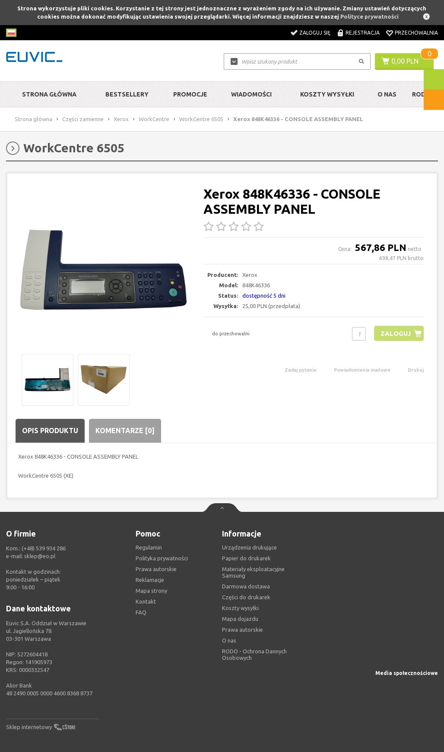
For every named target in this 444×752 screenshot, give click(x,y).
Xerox (121, 119)
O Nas (386, 94)
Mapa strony (151, 591)
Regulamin (149, 547)
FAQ (141, 612)
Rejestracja (363, 32)
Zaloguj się (314, 32)
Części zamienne (83, 119)
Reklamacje (150, 580)
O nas (229, 640)
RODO (421, 94)
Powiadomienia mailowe (362, 370)
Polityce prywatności (369, 16)
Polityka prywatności (162, 558)
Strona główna (49, 94)
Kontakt (146, 601)
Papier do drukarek (246, 558)
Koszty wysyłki (327, 94)
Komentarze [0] (125, 430)
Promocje (190, 94)
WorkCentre (154, 119)
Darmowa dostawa (246, 586)
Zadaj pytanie (301, 370)
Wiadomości (251, 94)
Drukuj (416, 370)
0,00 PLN (405, 61)
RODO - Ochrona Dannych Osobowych (254, 654)
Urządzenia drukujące (249, 547)
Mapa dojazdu (240, 619)
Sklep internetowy (29, 727)
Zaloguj (395, 333)
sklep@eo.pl (39, 556)
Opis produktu (50, 430)
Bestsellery (127, 94)
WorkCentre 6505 (201, 119)
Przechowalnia (416, 32)
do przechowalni (231, 333)
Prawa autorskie (242, 630)
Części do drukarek (246, 597)
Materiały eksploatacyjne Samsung (253, 572)
